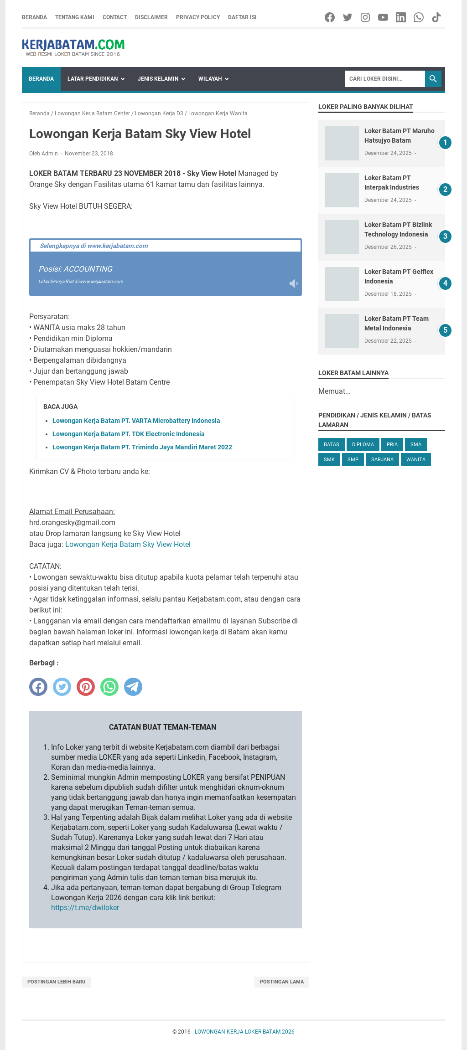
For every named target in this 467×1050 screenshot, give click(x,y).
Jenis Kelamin (158, 79)
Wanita (415, 460)
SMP (353, 460)
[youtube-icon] (384, 17)
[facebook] (38, 687)
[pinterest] (86, 687)
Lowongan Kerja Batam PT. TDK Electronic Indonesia (128, 434)
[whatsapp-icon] (419, 17)
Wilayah (210, 79)
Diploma (363, 445)
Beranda (34, 17)
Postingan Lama (282, 982)
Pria (392, 445)
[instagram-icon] (366, 17)
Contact (115, 17)
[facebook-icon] (330, 17)
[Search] (385, 79)
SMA (415, 445)
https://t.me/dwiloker (85, 907)
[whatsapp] (109, 687)
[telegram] (133, 687)
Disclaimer (151, 17)
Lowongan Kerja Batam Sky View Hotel (128, 544)
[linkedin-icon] (402, 17)
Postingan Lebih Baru (56, 982)
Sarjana (382, 460)
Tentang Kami (74, 17)
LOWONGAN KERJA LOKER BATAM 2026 (245, 1032)
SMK (329, 460)
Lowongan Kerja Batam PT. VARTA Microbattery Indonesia (136, 420)
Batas (331, 445)
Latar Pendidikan (92, 79)
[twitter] (62, 687)
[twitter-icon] (348, 17)
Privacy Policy (198, 17)
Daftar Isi (242, 17)
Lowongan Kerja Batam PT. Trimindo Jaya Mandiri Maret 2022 (142, 447)
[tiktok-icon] (437, 17)
